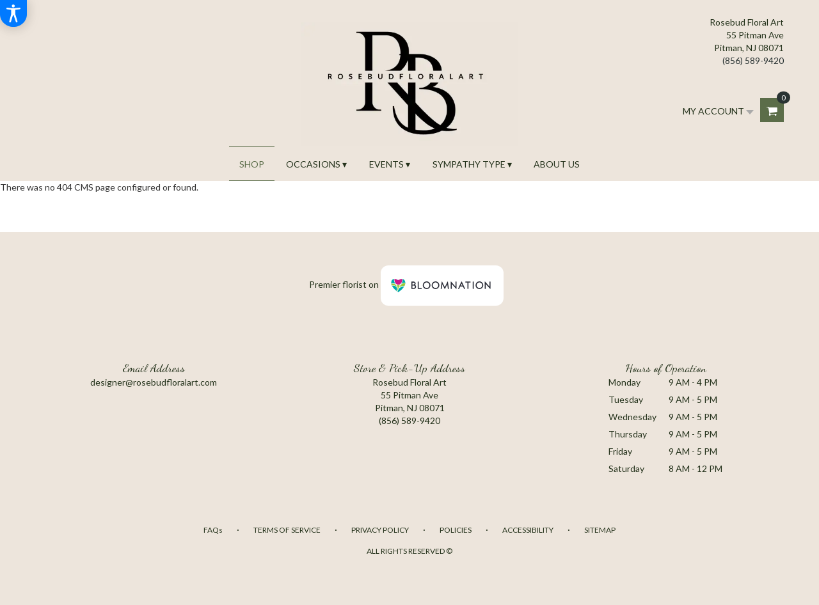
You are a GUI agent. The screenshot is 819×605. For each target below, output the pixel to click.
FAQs (213, 530)
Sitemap (600, 530)
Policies (456, 530)
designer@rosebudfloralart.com (153, 382)
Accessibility (527, 530)
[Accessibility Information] (13, 13)
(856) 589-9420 (753, 60)
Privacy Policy (380, 530)
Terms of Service (287, 530)
